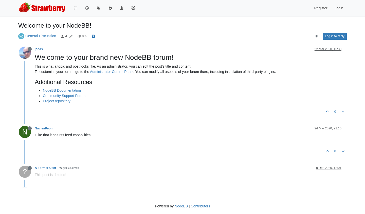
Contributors (200, 206)
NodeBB (181, 206)
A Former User (45, 168)
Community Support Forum (64, 96)
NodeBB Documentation (62, 90)
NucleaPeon (43, 128)
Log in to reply (334, 36)
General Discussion (40, 36)
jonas (39, 49)
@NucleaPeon (69, 168)
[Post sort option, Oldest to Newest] (316, 36)
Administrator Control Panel (111, 72)
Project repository (56, 101)
